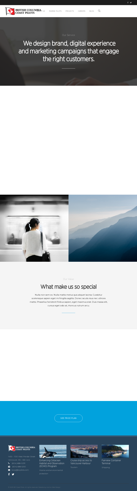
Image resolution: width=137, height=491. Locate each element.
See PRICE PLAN (68, 418)
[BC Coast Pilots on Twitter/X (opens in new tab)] (130, 2)
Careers (81, 11)
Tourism (74, 467)
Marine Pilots (55, 11)
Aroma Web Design (53, 487)
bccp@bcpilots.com (20, 470)
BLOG (92, 11)
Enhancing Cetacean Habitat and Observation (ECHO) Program (51, 463)
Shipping (106, 467)
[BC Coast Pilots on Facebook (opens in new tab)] (128, 2)
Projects (70, 11)
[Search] (99, 11)
